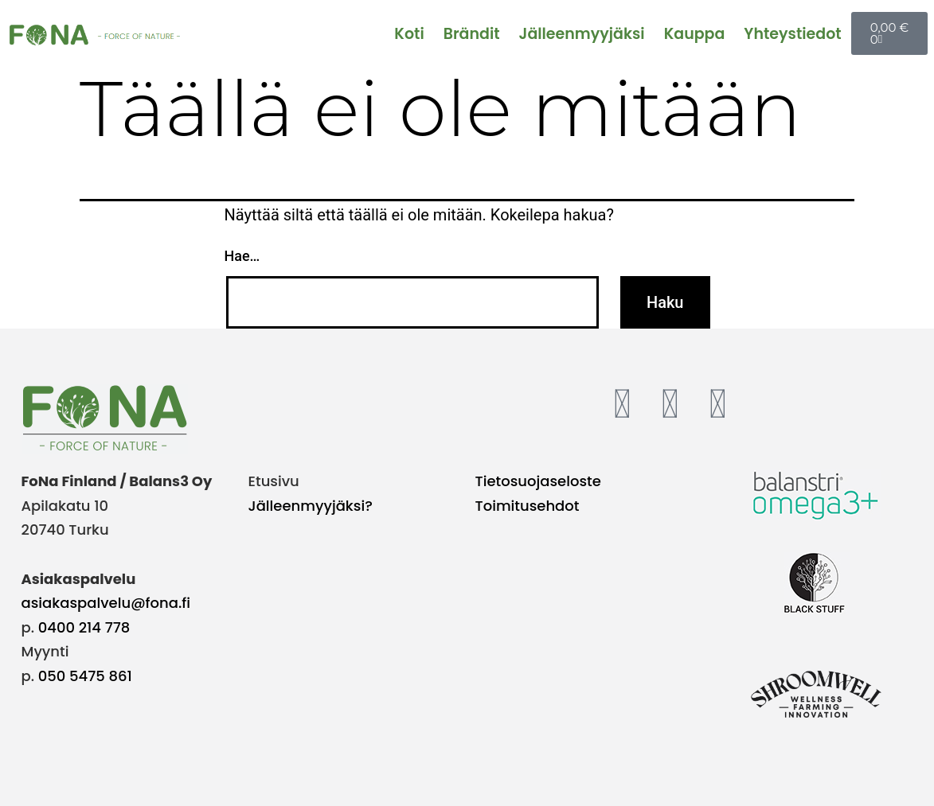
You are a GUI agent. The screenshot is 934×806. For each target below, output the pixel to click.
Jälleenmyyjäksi (582, 34)
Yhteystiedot (792, 34)
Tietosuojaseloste (538, 481)
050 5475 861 (85, 676)
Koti (409, 34)
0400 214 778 (84, 627)
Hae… (242, 255)
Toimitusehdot (527, 506)
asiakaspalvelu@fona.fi (106, 603)
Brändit (472, 34)
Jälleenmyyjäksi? (310, 506)
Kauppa (694, 34)
